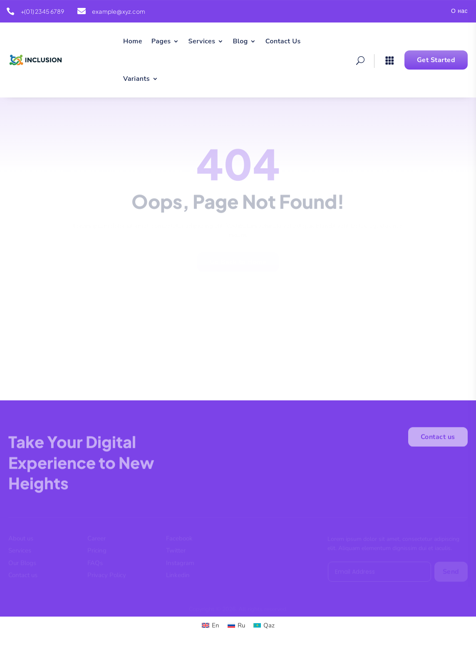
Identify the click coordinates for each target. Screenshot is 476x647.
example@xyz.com (118, 11)
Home (132, 42)
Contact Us (283, 42)
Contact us (438, 438)
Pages (161, 42)
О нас (459, 11)
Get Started (436, 60)
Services (202, 42)
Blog (240, 42)
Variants (136, 79)
